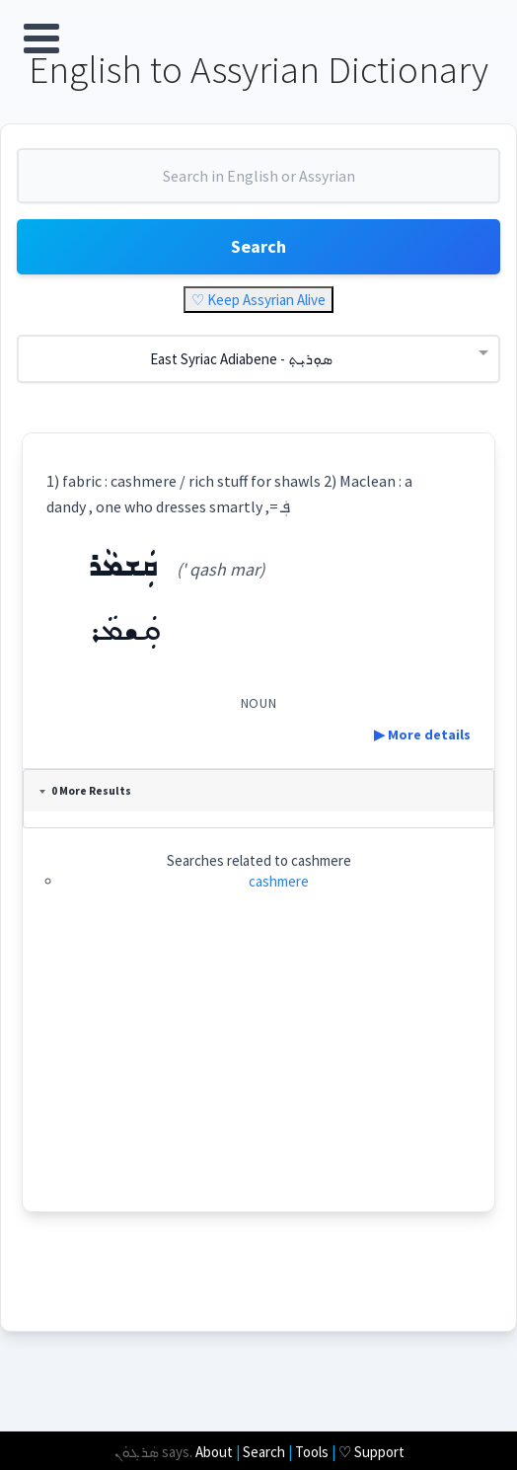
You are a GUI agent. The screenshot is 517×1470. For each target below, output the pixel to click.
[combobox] (258, 183)
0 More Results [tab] (85, 791)
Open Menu (41, 38)
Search (258, 246)
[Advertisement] (258, 1073)
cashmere (279, 881)
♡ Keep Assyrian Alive (258, 299)
